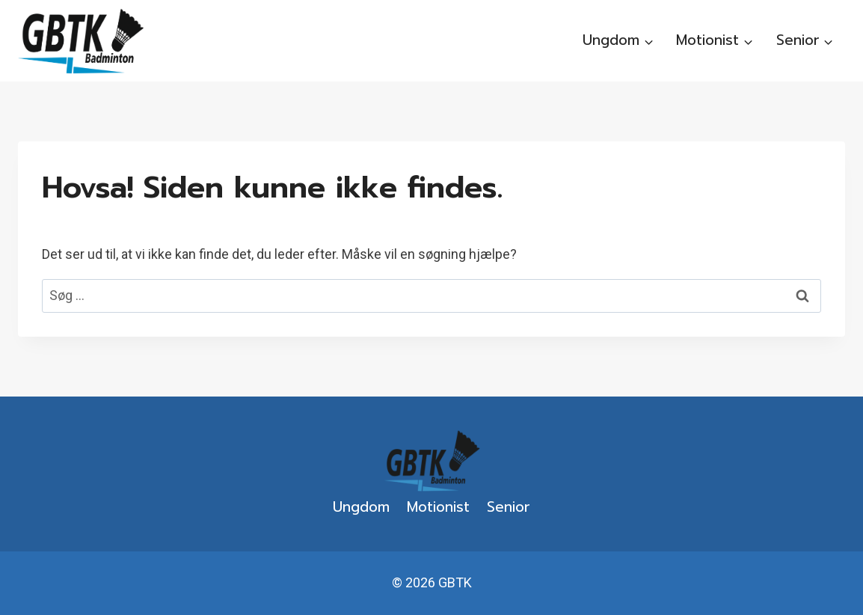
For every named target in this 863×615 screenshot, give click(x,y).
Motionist (438, 507)
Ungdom (361, 507)
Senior (508, 507)
